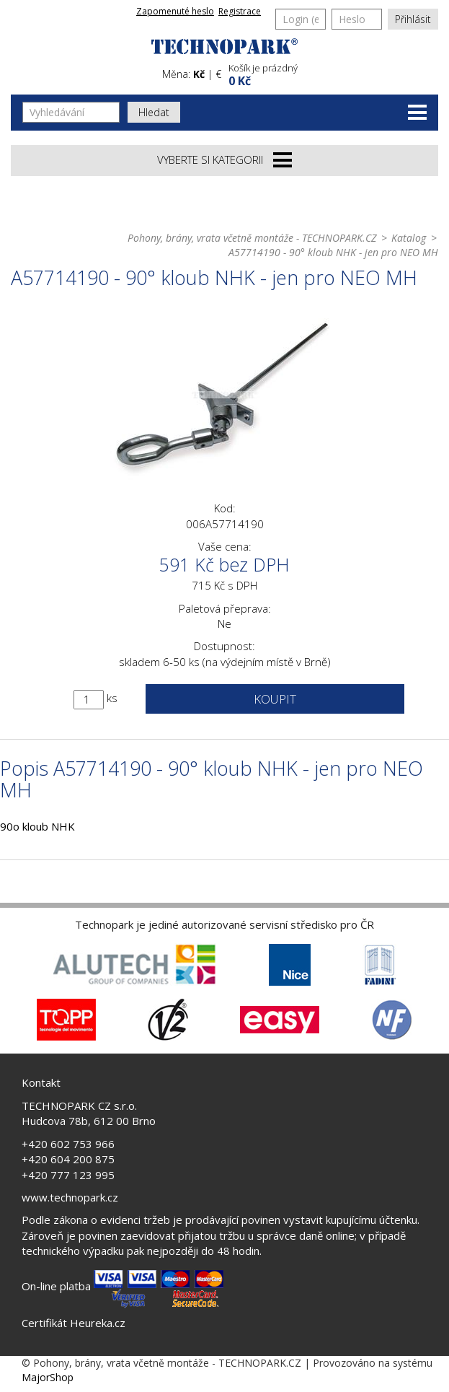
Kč (199, 74)
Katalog (408, 238)
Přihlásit (413, 19)
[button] (332, 73)
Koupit (275, 699)
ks (112, 698)
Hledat (153, 112)
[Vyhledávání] (71, 112)
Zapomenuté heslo (175, 11)
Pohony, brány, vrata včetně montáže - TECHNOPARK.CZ (252, 238)
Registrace (239, 11)
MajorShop (48, 1377)
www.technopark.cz (70, 1197)
